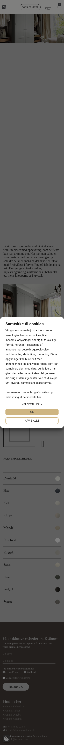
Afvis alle (32, 420)
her (39, 397)
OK (32, 412)
